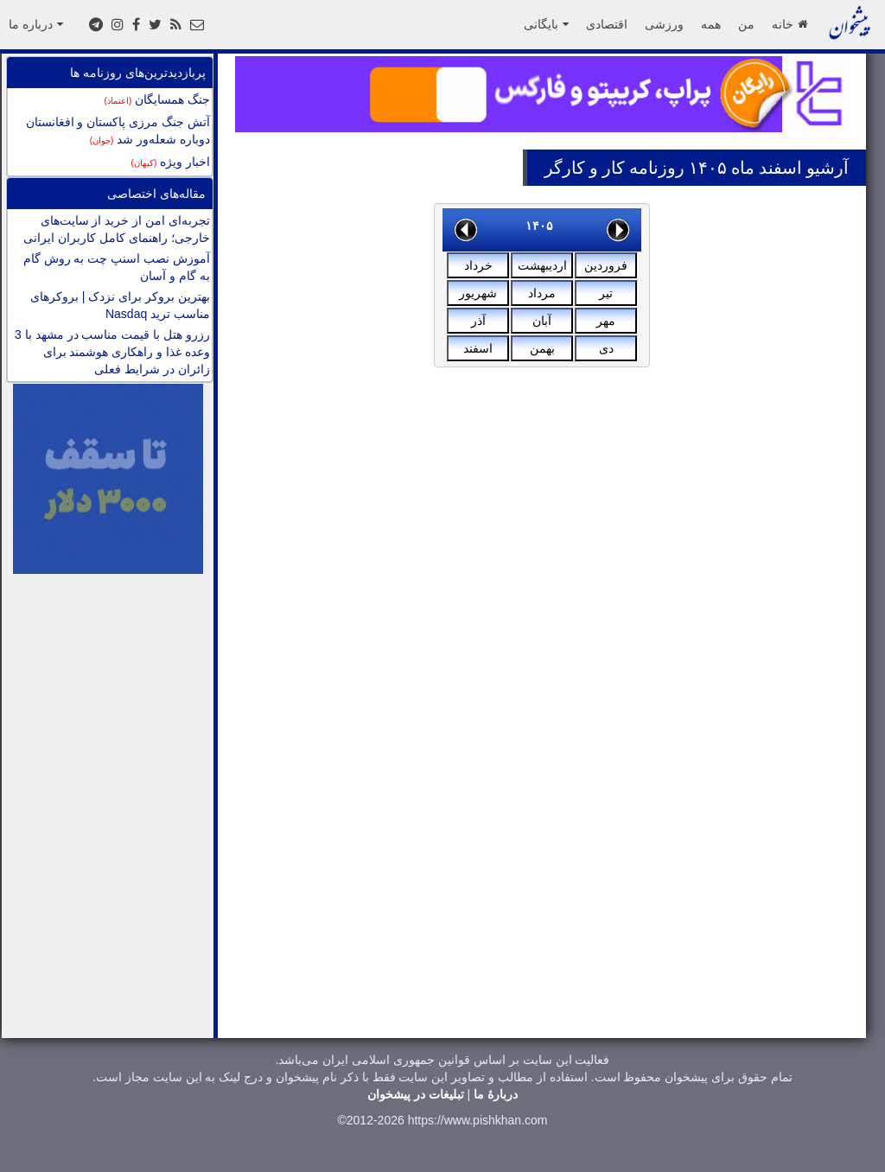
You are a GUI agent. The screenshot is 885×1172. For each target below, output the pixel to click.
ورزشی (664, 24)
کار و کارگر (584, 167)
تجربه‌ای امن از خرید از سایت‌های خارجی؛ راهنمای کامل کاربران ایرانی (116, 229)
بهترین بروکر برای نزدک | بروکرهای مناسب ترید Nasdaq (120, 305)
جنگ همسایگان (157, 99)
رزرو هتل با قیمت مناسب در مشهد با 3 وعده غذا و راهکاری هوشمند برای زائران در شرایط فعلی (112, 352)
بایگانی (546, 24)
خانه (789, 24)
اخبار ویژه (170, 162)
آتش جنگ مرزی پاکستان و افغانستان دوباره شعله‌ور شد (118, 130)
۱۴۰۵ (539, 225)
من (746, 24)
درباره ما (36, 24)
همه (711, 24)
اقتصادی (606, 24)
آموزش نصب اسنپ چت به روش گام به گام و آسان (116, 267)
